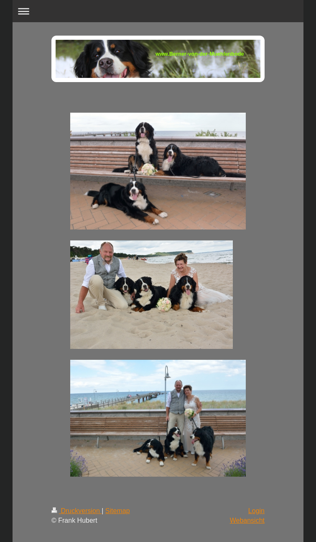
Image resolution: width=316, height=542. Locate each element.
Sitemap (117, 510)
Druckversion (76, 510)
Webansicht (247, 520)
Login (256, 510)
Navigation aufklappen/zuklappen (158, 11)
